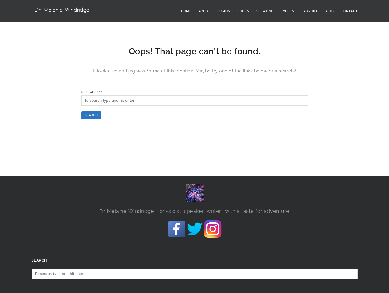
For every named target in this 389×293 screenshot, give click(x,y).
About (204, 11)
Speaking (265, 11)
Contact (349, 11)
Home (186, 11)
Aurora (310, 11)
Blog (329, 11)
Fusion (223, 11)
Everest (288, 11)
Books (243, 11)
